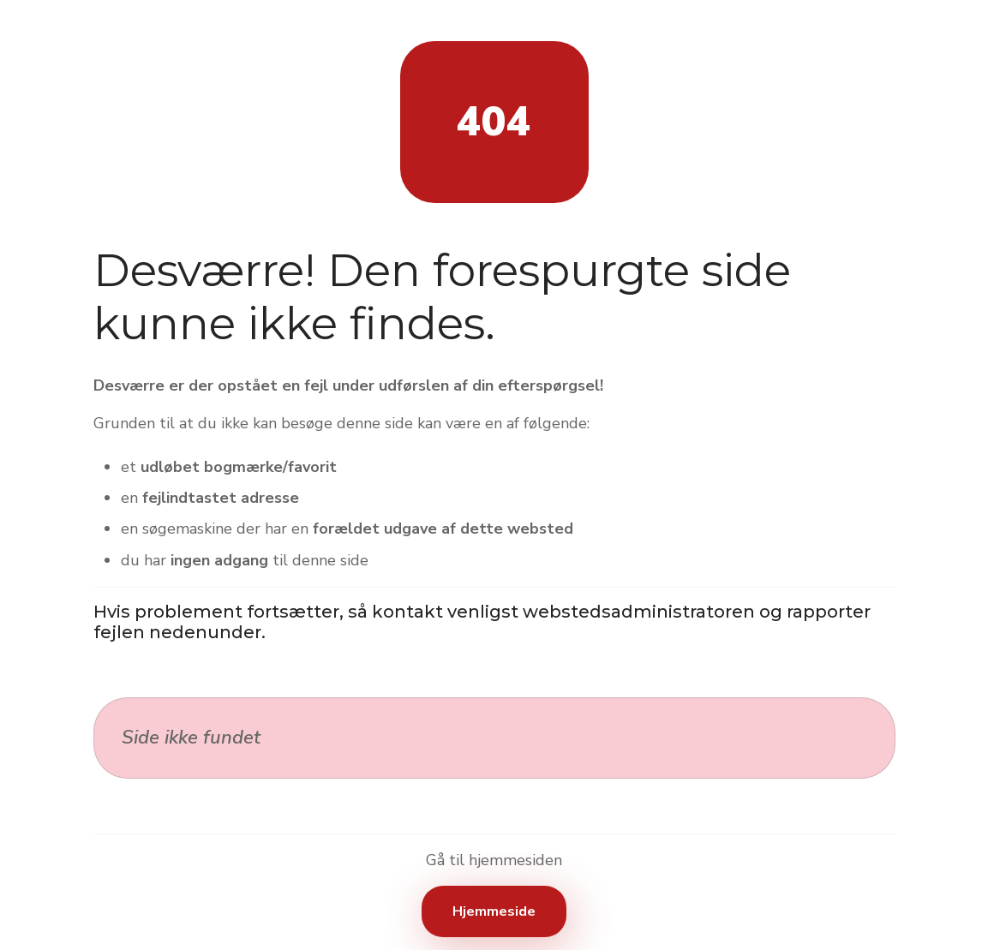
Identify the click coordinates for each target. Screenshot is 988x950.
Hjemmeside (494, 911)
